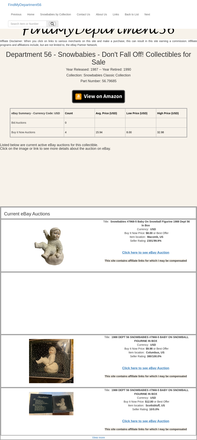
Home (30, 14)
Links (116, 14)
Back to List (132, 14)
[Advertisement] (98, 179)
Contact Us (83, 14)
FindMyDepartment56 (24, 5)
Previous (16, 14)
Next (147, 14)
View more (98, 437)
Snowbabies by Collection (55, 14)
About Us (101, 14)
